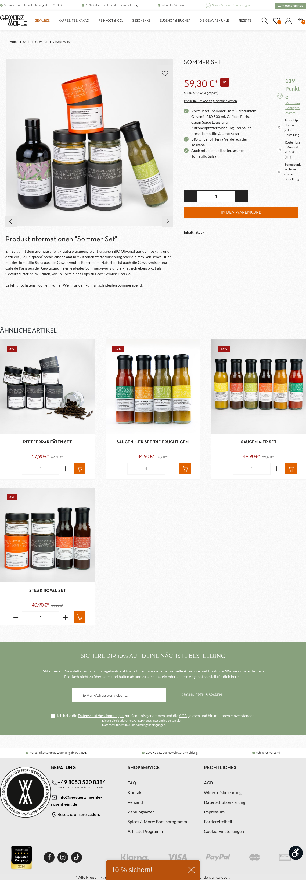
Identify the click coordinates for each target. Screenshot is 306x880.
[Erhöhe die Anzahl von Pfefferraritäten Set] (65, 469)
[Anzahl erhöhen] (242, 196)
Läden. (93, 814)
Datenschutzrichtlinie (116, 725)
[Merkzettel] (276, 20)
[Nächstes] (167, 221)
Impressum (214, 811)
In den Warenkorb (241, 212)
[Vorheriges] (11, 221)
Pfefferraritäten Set (47, 442)
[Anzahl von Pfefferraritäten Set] (40, 469)
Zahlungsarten (141, 811)
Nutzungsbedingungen (150, 725)
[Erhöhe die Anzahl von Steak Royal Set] (65, 617)
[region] (89, 143)
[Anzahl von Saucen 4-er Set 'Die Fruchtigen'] (146, 469)
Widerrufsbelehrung (223, 792)
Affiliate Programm (145, 831)
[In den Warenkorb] (79, 468)
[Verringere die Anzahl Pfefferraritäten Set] (15, 469)
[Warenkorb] (300, 20)
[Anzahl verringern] (190, 196)
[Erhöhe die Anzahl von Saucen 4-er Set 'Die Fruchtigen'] (171, 469)
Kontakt (135, 792)
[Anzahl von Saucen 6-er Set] (252, 469)
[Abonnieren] (201, 695)
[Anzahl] (216, 196)
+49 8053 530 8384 (78, 782)
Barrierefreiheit (218, 821)
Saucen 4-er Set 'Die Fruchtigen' (153, 442)
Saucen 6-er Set (258, 442)
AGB (183, 715)
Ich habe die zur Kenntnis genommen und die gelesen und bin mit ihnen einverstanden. (156, 715)
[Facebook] (49, 857)
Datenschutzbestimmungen (101, 715)
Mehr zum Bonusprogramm (292, 108)
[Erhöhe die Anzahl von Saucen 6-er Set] (276, 469)
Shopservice (144, 768)
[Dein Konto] (288, 20)
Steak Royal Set (47, 591)
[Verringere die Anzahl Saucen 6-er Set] (227, 469)
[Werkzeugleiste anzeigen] (296, 853)
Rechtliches (220, 768)
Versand (135, 802)
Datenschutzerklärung (224, 802)
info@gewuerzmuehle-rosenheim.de (76, 800)
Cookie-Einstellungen (224, 831)
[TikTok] (76, 857)
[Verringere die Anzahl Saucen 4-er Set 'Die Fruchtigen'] (121, 469)
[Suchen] (264, 20)
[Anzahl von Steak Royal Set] (40, 617)
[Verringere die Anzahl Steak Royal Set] (15, 617)
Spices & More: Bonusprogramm (233, 5)
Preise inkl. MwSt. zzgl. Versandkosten (210, 101)
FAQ (132, 782)
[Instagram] (62, 857)
